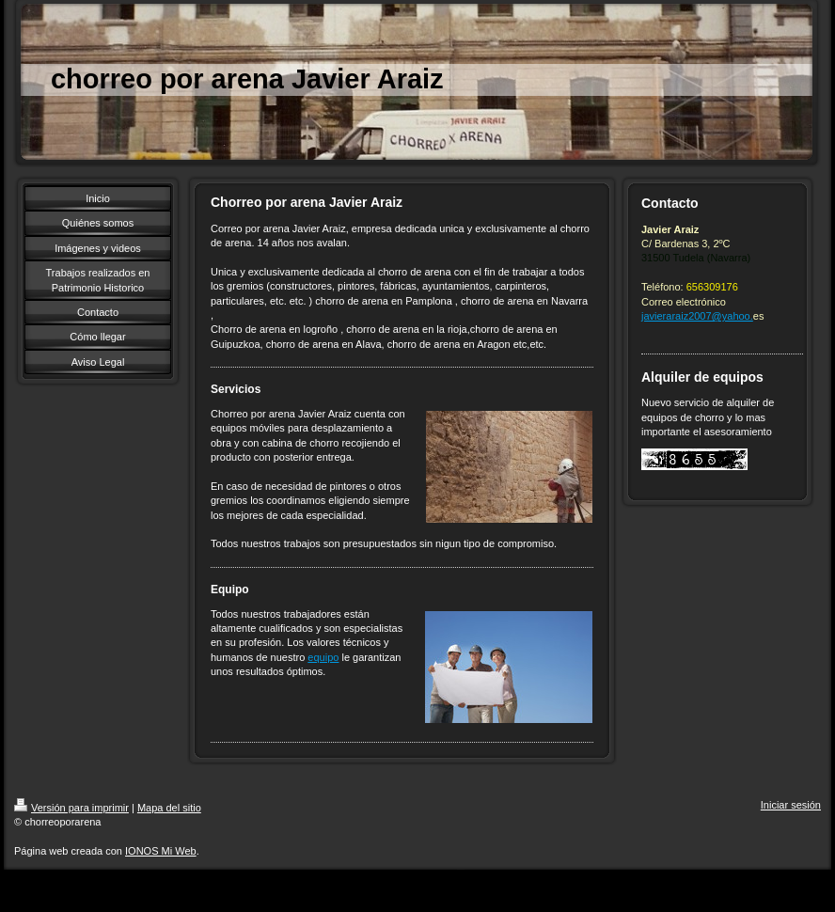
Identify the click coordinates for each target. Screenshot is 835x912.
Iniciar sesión (791, 804)
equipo (323, 657)
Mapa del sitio (169, 807)
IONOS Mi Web (161, 851)
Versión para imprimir (71, 807)
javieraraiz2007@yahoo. (697, 316)
